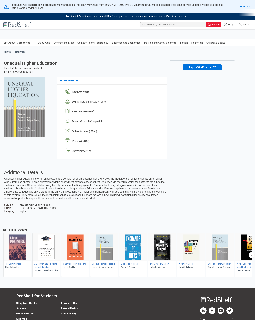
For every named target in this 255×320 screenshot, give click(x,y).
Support (21, 308)
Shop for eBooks (26, 303)
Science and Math (64, 42)
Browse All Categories (17, 42)
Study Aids (44, 42)
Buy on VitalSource (202, 67)
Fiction (184, 42)
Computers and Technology (92, 42)
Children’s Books (215, 42)
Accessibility (68, 313)
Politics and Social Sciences (160, 42)
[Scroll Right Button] (252, 255)
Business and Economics (126, 42)
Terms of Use (69, 303)
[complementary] (127, 249)
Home (7, 51)
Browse (20, 51)
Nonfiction (197, 42)
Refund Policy (69, 308)
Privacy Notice (25, 313)
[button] (112, 92)
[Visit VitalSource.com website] (127, 16)
